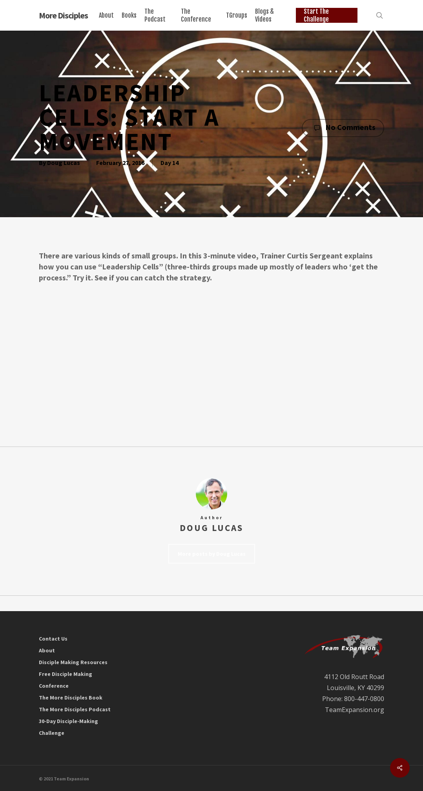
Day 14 (169, 163)
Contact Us (53, 638)
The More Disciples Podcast (75, 709)
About (47, 650)
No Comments (343, 128)
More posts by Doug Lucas (212, 553)
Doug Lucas (63, 163)
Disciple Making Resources (73, 662)
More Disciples (63, 15)
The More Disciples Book (70, 697)
